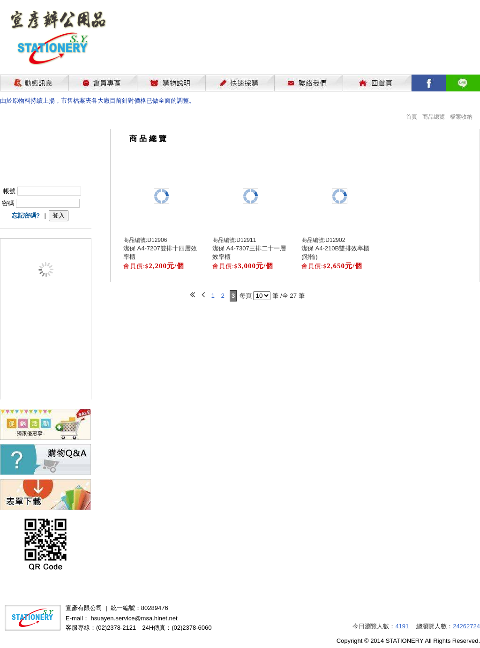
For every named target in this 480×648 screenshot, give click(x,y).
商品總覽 (433, 116)
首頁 (411, 116)
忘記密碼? (26, 215)
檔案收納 (461, 116)
